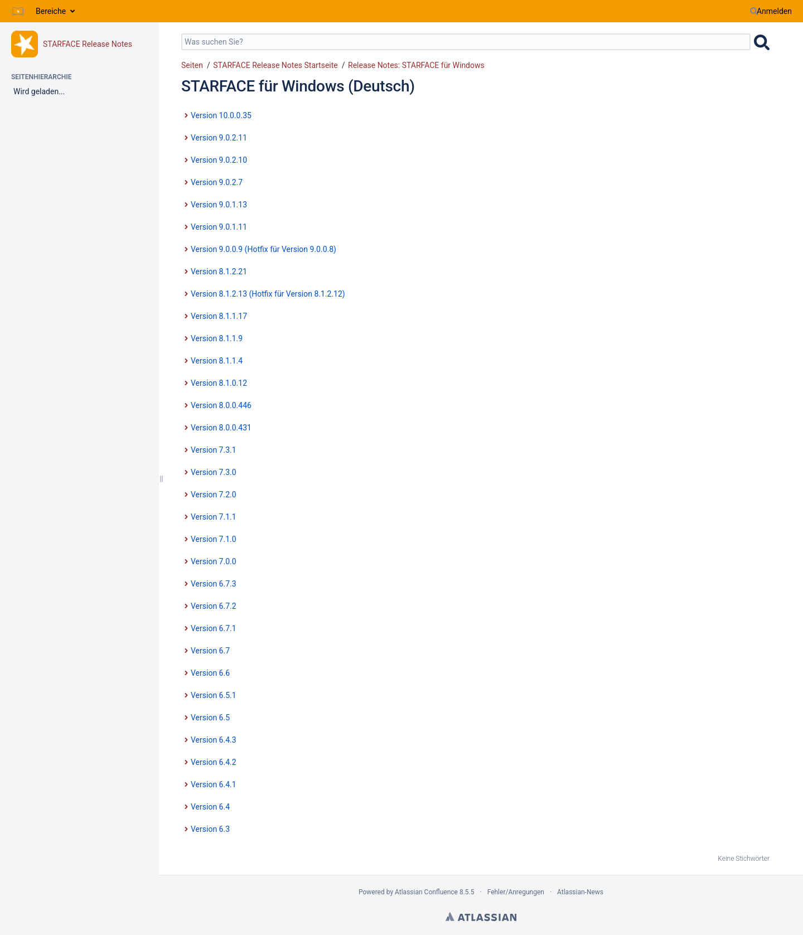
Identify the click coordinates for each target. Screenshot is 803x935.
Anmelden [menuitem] (774, 11)
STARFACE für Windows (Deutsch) (298, 86)
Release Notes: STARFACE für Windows (416, 65)
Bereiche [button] (51, 11)
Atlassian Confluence (426, 892)
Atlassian (481, 916)
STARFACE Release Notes (87, 44)
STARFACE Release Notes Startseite (275, 65)
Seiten (192, 65)
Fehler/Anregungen (515, 892)
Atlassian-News (580, 892)
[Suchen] (753, 11)
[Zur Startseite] (18, 11)
